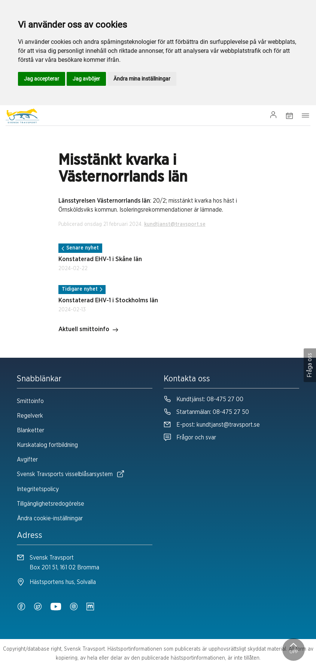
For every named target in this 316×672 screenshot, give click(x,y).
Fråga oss (310, 365)
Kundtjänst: (203, 399)
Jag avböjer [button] (86, 79)
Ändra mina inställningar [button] (141, 79)
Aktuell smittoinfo (88, 330)
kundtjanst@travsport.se (175, 224)
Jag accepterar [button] (41, 79)
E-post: (212, 425)
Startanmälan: (206, 412)
